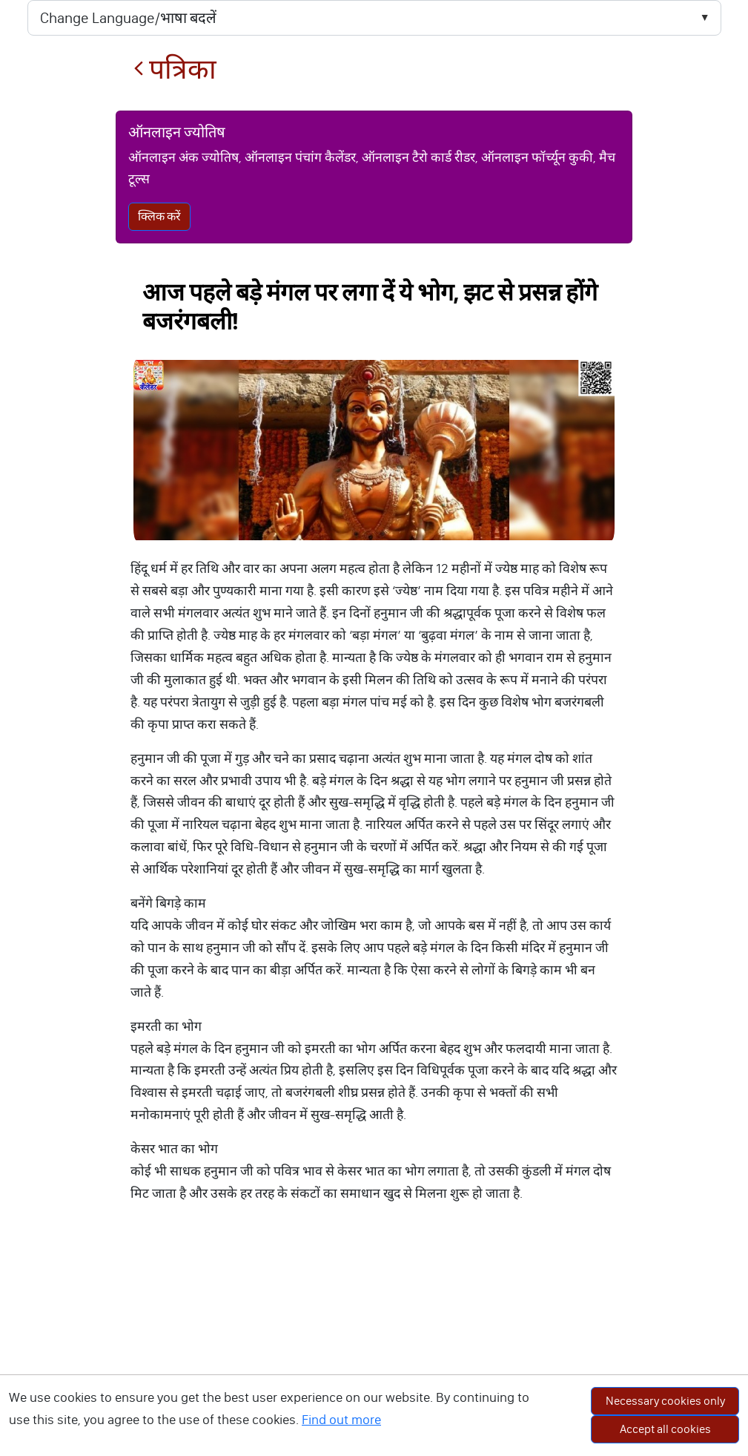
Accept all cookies (665, 1429)
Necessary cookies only (665, 1401)
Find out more (341, 1419)
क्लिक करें (159, 216)
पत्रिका (174, 69)
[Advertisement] (374, 1345)
